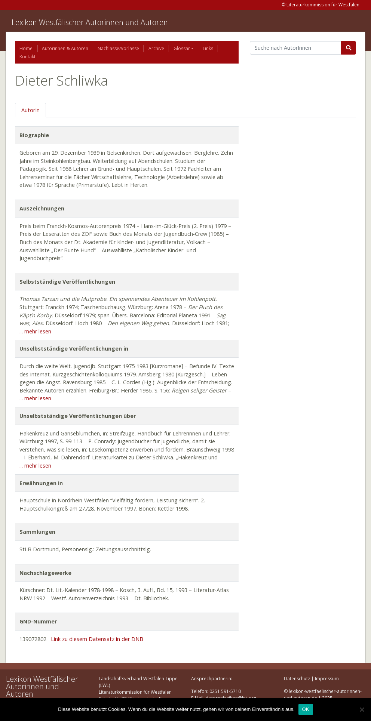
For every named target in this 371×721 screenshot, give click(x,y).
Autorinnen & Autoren (65, 48)
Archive (156, 48)
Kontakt (27, 56)
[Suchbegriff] (295, 48)
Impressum (327, 678)
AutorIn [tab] (30, 110)
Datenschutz (297, 678)
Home (26, 48)
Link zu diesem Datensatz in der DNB (97, 639)
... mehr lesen (35, 331)
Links (208, 48)
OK (305, 709)
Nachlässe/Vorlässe (118, 48)
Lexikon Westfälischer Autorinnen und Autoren (90, 22)
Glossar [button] (182, 48)
